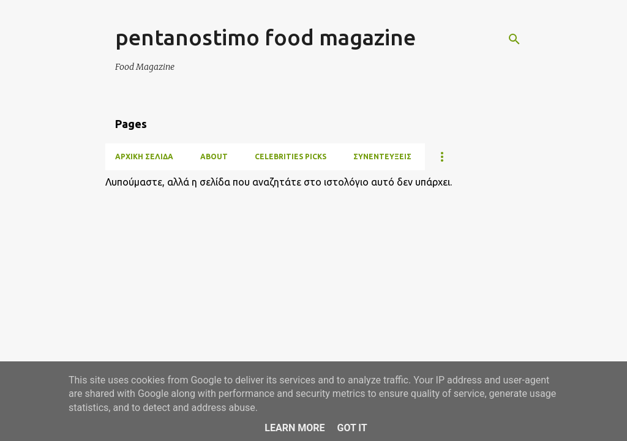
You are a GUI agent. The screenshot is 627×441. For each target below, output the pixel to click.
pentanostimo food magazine (265, 37)
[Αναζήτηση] (514, 39)
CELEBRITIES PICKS (290, 156)
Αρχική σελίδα (144, 156)
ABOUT (214, 156)
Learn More (295, 428)
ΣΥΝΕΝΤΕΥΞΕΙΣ (382, 156)
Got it (352, 428)
